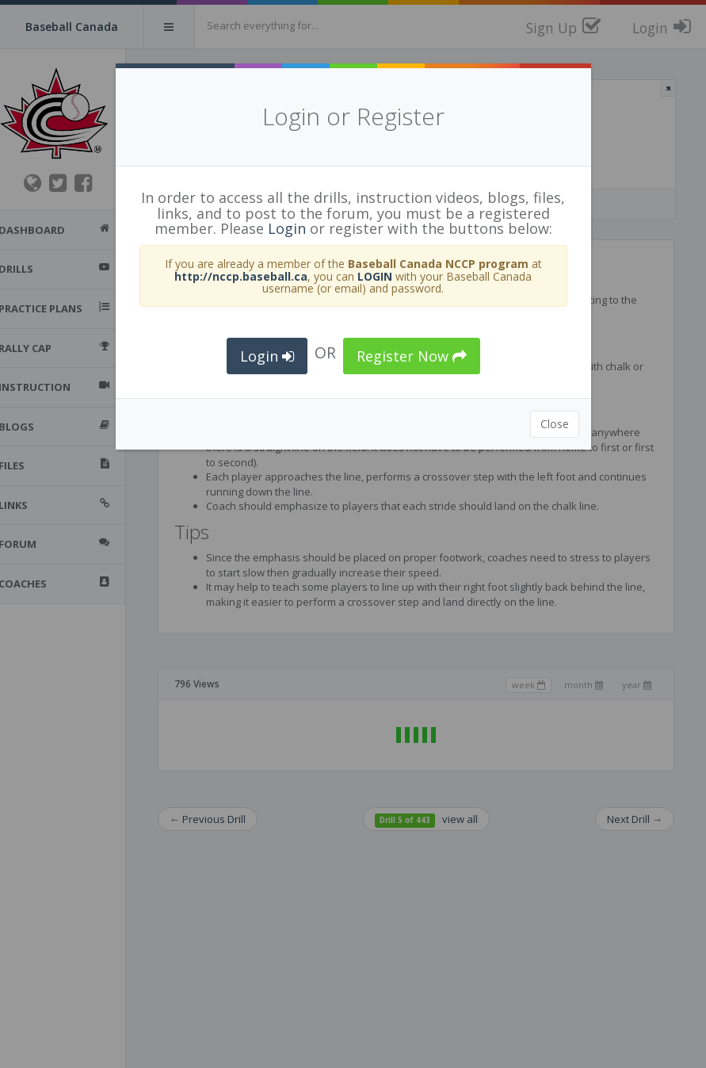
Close (554, 423)
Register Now (412, 356)
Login (287, 228)
